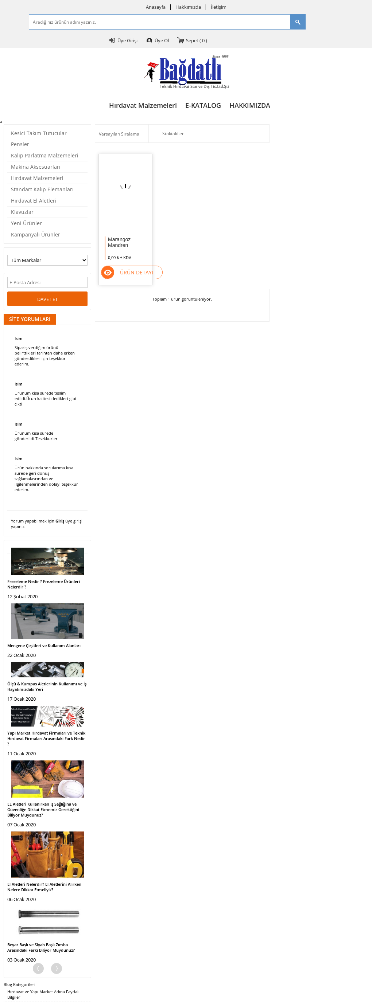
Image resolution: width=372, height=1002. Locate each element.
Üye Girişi (127, 40)
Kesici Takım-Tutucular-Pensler (40, 139)
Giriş (59, 521)
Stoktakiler (168, 133)
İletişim (218, 7)
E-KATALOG (203, 105)
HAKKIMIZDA (249, 105)
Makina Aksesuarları (36, 166)
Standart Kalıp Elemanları (42, 189)
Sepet (196, 40)
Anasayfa (156, 7)
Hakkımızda (188, 7)
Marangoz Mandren (119, 242)
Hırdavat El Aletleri (34, 200)
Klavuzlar (22, 211)
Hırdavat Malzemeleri (143, 105)
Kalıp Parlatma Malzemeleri (44, 155)
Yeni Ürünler (26, 223)
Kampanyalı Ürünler (35, 234)
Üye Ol (162, 40)
